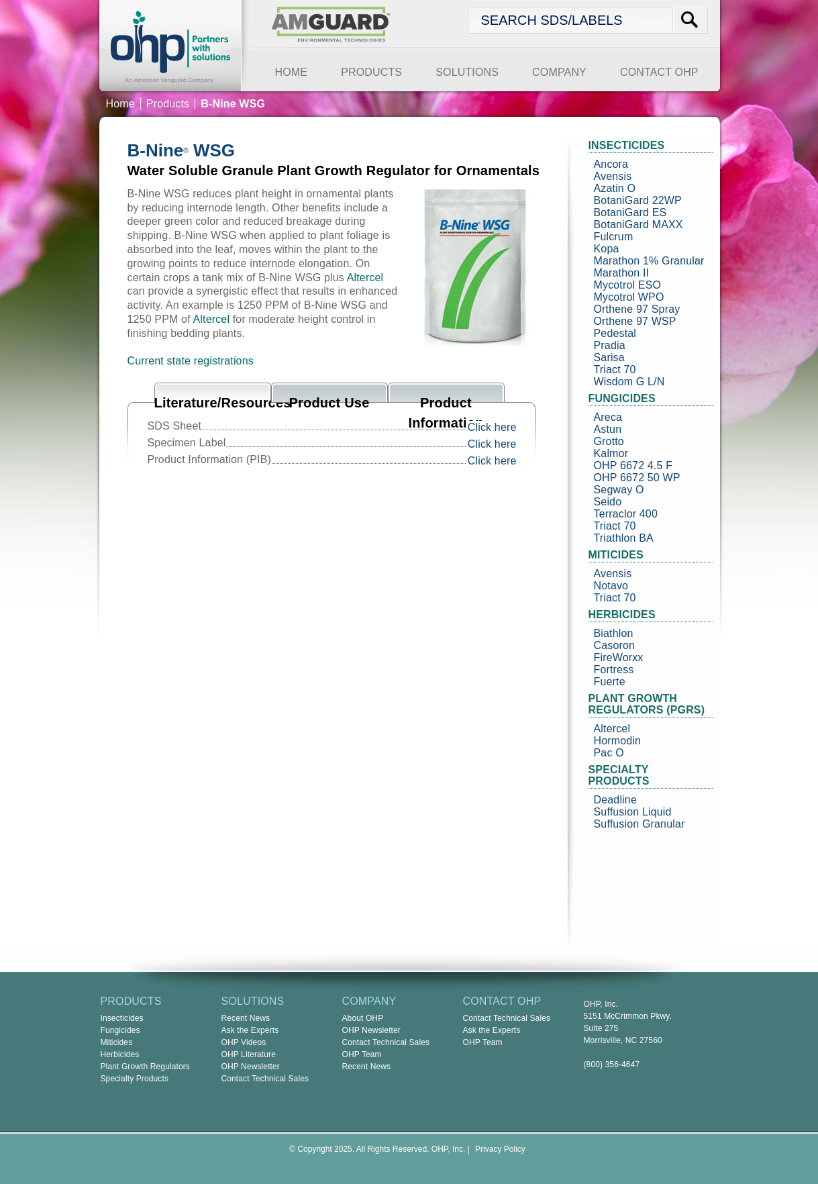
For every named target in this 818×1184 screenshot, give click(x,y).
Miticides (117, 1042)
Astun (608, 429)
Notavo (611, 585)
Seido (608, 501)
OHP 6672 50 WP (637, 477)
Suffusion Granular (639, 824)
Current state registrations (190, 360)
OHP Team (362, 1054)
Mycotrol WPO (629, 297)
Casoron (614, 645)
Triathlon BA (624, 538)
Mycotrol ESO (628, 285)
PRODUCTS (371, 72)
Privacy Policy (500, 1149)
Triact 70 (615, 369)
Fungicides (120, 1030)
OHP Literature (248, 1054)
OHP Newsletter (250, 1066)
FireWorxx (619, 657)
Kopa (606, 248)
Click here (492, 427)
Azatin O (615, 188)
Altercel (365, 277)
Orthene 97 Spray (637, 309)
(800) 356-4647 (612, 1064)
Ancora (611, 164)
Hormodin (618, 740)
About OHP (363, 1018)
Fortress (614, 669)
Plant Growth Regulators (146, 1066)
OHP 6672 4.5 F (633, 465)
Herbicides (120, 1054)
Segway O (619, 489)
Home (120, 103)
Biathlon (613, 633)
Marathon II (622, 273)
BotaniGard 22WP (638, 200)
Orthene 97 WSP (635, 321)
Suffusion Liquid (633, 812)
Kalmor (611, 453)
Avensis (613, 176)
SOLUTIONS (467, 72)
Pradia (609, 345)
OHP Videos (243, 1042)
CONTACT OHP (659, 72)
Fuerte (609, 681)
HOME (291, 72)
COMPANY (559, 72)
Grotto (609, 441)
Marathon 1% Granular (649, 260)
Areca (608, 417)
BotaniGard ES (630, 212)
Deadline (615, 799)
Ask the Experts (250, 1030)
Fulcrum (613, 236)
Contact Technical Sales (265, 1078)
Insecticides (122, 1018)
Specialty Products (135, 1078)
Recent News (245, 1018)
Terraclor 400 (626, 514)
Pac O (609, 752)
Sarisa (609, 357)
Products (167, 103)
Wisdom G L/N (629, 381)
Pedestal (615, 333)
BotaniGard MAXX (638, 224)
